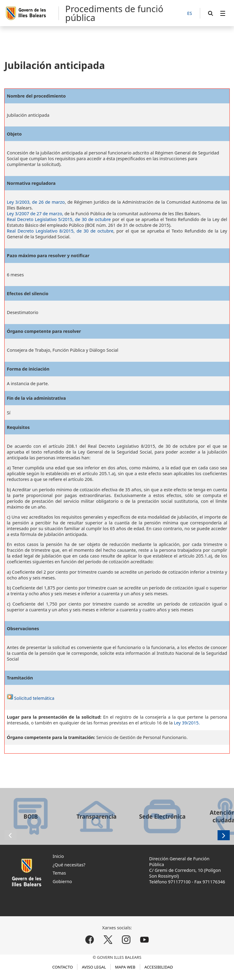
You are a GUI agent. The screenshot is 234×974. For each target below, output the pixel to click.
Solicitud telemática (31, 698)
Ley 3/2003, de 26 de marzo (36, 202)
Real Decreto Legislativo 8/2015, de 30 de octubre (60, 231)
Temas (59, 873)
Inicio (58, 856)
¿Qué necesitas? (69, 865)
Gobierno (62, 881)
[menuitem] (223, 13)
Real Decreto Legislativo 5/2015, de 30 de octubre (59, 219)
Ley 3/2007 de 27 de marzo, (35, 213)
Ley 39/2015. (187, 723)
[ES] (189, 13)
